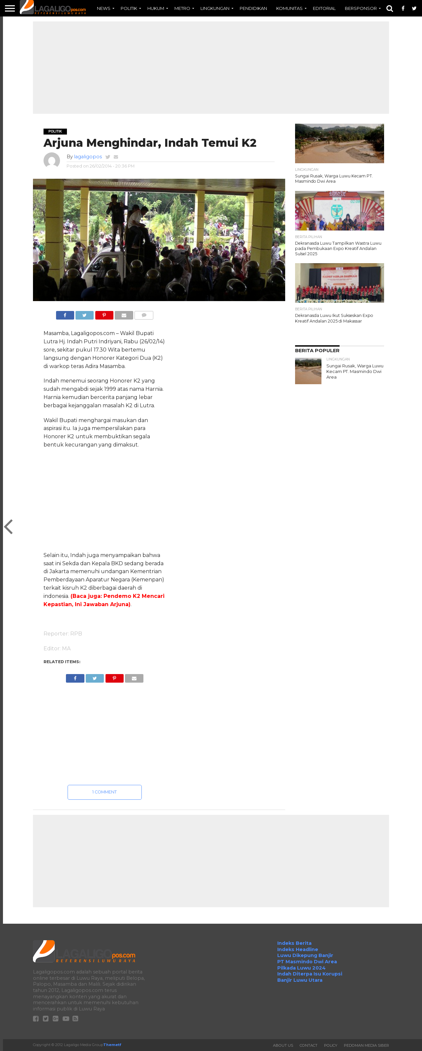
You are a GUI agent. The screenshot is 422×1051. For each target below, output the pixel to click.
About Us (283, 1045)
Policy (330, 1045)
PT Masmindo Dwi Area (307, 962)
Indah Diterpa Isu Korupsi (309, 974)
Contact (308, 1045)
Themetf (112, 1044)
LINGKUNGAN (214, 8)
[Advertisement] (211, 67)
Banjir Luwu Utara (299, 980)
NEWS (103, 8)
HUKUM (155, 8)
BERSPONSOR (361, 8)
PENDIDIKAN (253, 8)
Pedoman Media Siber (366, 1045)
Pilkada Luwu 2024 (301, 968)
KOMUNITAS (289, 8)
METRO (182, 8)
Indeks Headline (297, 949)
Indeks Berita (294, 943)
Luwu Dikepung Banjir (305, 955)
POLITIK (129, 8)
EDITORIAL (324, 8)
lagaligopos (88, 157)
